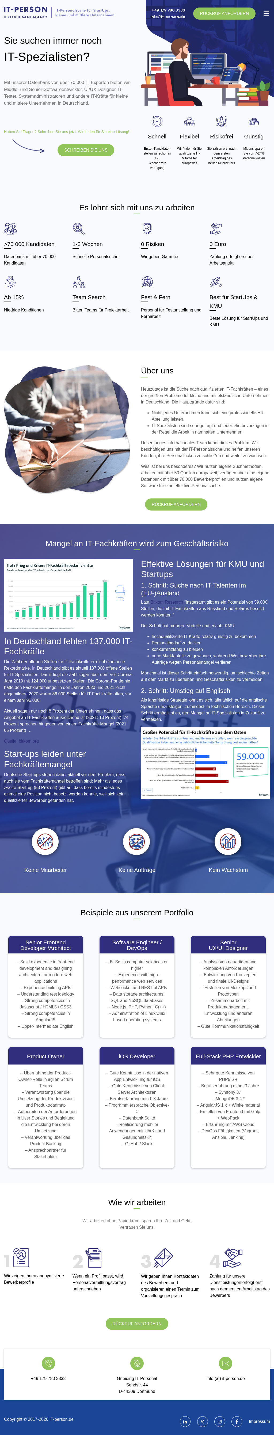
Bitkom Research (167, 602)
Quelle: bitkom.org (21, 741)
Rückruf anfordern (224, 13)
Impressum (259, 1421)
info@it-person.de (167, 16)
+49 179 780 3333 (168, 10)
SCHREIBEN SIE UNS (86, 150)
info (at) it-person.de (226, 1378)
